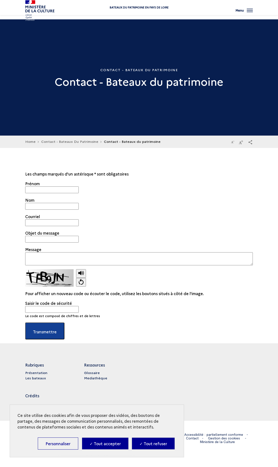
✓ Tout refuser (153, 443)
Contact (192, 438)
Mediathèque (95, 377)
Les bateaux (35, 377)
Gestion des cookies (224, 438)
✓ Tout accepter (105, 443)
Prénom (32, 183)
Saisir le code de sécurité (48, 303)
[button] (250, 142)
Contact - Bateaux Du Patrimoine (69, 141)
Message (33, 249)
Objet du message (42, 233)
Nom (29, 200)
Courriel (32, 216)
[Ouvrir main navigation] (244, 13)
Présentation (36, 372)
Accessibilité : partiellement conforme (213, 434)
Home (30, 141)
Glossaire (92, 372)
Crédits (32, 395)
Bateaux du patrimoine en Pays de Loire (139, 15)
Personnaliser (58, 443)
